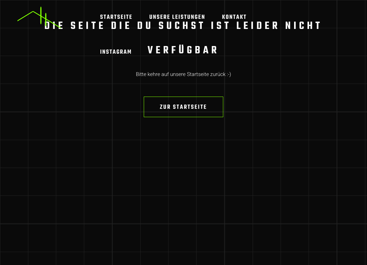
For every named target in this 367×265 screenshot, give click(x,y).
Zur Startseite (183, 107)
